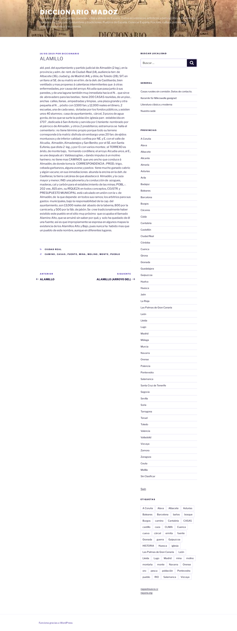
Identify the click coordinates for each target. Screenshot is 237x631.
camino (50, 254)
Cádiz (144, 216)
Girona (144, 255)
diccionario (70, 53)
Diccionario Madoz (79, 12)
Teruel (144, 417)
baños (176, 514)
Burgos (145, 203)
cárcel (157, 533)
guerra (160, 539)
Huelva (144, 281)
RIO (157, 576)
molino (93, 254)
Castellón (146, 229)
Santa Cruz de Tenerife (153, 385)
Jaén (143, 294)
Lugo (143, 326)
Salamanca (147, 378)
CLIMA (169, 526)
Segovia (145, 391)
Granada (145, 262)
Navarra (145, 352)
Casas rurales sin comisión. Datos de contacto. (166, 91)
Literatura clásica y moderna (156, 104)
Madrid (144, 333)
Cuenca (145, 249)
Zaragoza (146, 456)
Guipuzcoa (146, 274)
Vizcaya (145, 443)
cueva (146, 533)
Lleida (144, 320)
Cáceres (145, 210)
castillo (146, 526)
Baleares (146, 190)
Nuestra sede (148, 110)
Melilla (144, 469)
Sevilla (144, 398)
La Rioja (145, 301)
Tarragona (146, 411)
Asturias (145, 171)
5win (143, 488)
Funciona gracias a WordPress (56, 622)
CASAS (61, 254)
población (167, 570)
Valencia (145, 430)
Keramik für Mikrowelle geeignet (159, 98)
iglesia (175, 545)
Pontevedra (147, 372)
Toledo (144, 424)
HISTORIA (148, 545)
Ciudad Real (53, 249)
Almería (145, 164)
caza (157, 526)
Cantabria (146, 223)
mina (82, 254)
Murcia (144, 346)
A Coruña (146, 138)
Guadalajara (147, 268)
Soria (143, 404)
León (143, 314)
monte (104, 254)
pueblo (115, 254)
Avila (143, 177)
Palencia (145, 365)
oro (144, 570)
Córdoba (145, 242)
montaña (148, 564)
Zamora (145, 450)
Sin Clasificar (148, 476)
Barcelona (146, 197)
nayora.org (146, 592)
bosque (188, 514)
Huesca (145, 288)
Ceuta (144, 463)
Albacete (146, 151)
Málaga (145, 339)
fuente (72, 254)
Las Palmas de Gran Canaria (156, 307)
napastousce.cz (149, 588)
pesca (154, 570)
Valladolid (146, 437)
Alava (144, 145)
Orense (145, 359)
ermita (169, 533)
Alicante (145, 158)
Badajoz (145, 184)
